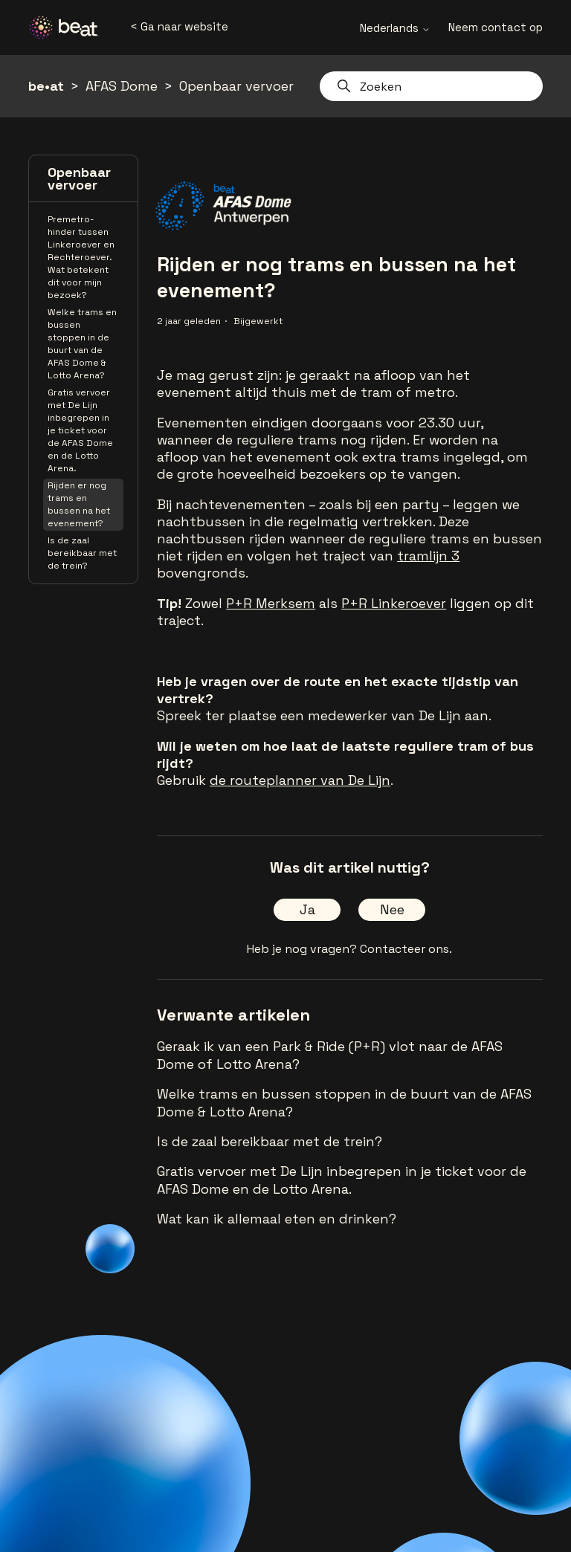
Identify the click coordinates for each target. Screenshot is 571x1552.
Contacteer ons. (406, 949)
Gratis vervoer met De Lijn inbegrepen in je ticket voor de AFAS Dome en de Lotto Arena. (80, 430)
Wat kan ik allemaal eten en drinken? (276, 1218)
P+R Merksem (270, 603)
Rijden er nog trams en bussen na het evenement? (79, 504)
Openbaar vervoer (236, 85)
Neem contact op (495, 27)
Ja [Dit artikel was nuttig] (307, 909)
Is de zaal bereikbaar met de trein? (82, 553)
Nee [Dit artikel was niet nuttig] (392, 909)
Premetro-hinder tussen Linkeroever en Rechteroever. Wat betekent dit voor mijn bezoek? (81, 257)
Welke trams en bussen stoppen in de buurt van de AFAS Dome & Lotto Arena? (82, 343)
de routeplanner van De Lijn (300, 780)
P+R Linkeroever (393, 603)
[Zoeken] (431, 86)
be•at (46, 85)
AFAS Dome (122, 85)
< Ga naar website (179, 26)
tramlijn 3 (428, 555)
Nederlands (395, 28)
